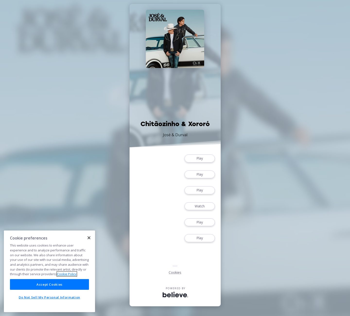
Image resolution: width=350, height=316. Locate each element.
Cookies (175, 272)
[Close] (89, 237)
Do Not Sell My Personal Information (49, 297)
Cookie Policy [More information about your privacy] (67, 274)
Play (199, 158)
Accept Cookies (49, 284)
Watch (199, 206)
